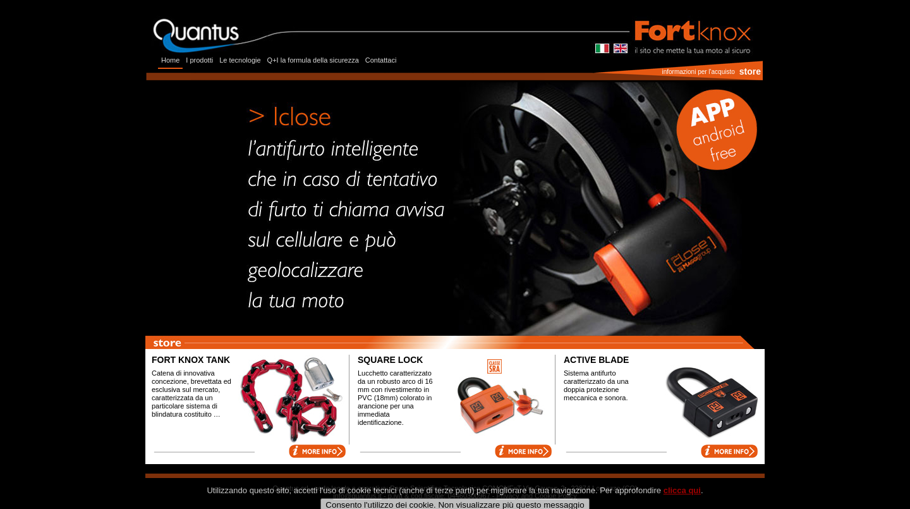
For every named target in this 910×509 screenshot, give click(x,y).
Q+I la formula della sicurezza (313, 60)
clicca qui (682, 498)
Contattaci (381, 60)
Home (170, 60)
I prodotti (199, 60)
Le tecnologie (239, 60)
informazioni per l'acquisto (698, 71)
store (750, 71)
